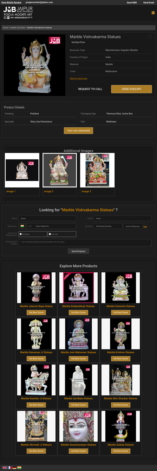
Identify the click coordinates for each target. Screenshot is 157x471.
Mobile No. (12, 226)
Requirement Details (11, 243)
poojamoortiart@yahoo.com (39, 2)
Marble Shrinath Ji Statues (36, 444)
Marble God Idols (17, 27)
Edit (145, 227)
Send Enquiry (131, 89)
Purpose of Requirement (11, 234)
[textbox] (132, 226)
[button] (11, 2)
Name (14, 218)
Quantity (88, 226)
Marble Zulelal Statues (121, 444)
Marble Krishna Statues (120, 352)
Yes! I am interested (78, 130)
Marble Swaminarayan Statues (78, 444)
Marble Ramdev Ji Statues (36, 398)
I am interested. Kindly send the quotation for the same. (85, 242)
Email (90, 218)
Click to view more (78, 78)
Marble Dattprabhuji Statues (78, 306)
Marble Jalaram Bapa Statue (36, 306)
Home (5, 27)
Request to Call (90, 89)
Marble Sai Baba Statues (78, 398)
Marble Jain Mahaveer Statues (78, 352)
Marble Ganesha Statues (121, 306)
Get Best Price (78, 42)
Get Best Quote (36, 312)
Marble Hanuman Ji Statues (36, 352)
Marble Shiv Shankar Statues (121, 398)
